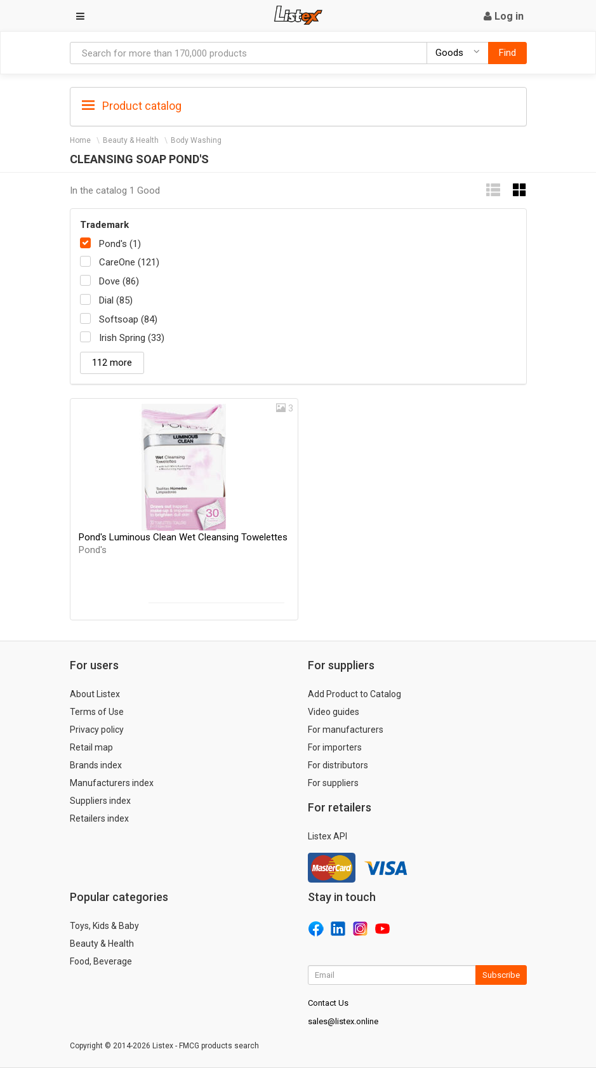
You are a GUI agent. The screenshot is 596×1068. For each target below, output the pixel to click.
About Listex (95, 694)
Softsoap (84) (128, 319)
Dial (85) (116, 300)
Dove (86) (119, 281)
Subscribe (501, 975)
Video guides (333, 712)
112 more (112, 362)
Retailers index (99, 818)
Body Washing (196, 140)
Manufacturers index (112, 783)
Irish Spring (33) (131, 338)
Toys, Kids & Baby (104, 926)
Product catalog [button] (132, 106)
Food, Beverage (101, 961)
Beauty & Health (131, 140)
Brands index (96, 765)
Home (80, 140)
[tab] (298, 105)
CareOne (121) (129, 262)
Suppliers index (100, 801)
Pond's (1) (120, 244)
